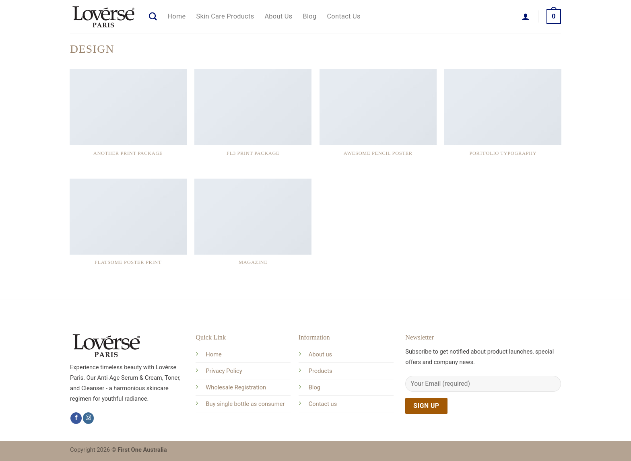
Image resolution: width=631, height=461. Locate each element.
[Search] (153, 16)
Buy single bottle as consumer (245, 403)
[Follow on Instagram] (88, 418)
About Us (278, 16)
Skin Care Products (225, 16)
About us (320, 354)
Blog (310, 16)
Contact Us (343, 16)
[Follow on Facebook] (76, 418)
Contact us (323, 403)
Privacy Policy (224, 371)
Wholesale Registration (236, 387)
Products (320, 371)
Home (176, 16)
